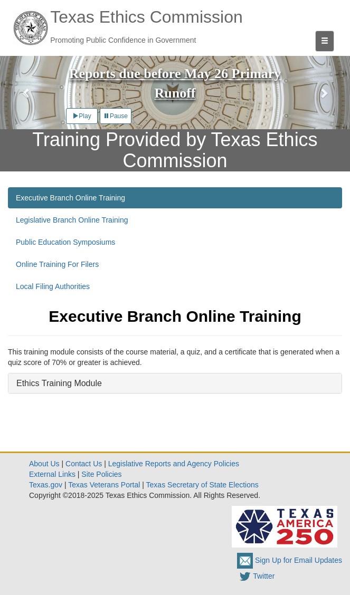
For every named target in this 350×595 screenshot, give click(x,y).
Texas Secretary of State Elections (202, 485)
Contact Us (83, 463)
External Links (52, 474)
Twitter (256, 576)
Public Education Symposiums (65, 242)
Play (81, 116)
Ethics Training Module (59, 383)
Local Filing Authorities (53, 286)
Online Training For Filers (57, 264)
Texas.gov (45, 485)
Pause (115, 116)
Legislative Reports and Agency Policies (173, 463)
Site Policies (101, 474)
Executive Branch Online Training (70, 198)
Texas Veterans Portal (104, 485)
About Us (44, 463)
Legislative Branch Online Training (72, 220)
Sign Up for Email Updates (289, 560)
